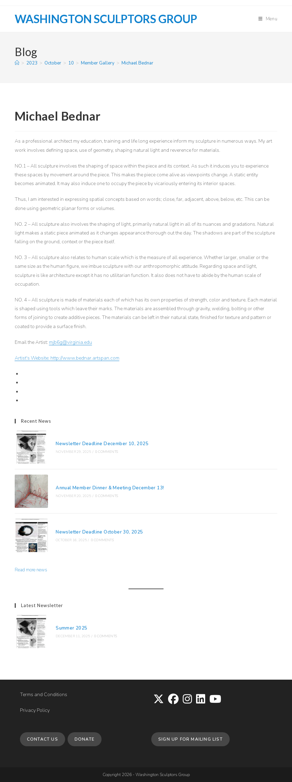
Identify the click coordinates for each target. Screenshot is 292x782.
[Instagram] (187, 699)
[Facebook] (173, 699)
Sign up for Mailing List (190, 739)
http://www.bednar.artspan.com (84, 358)
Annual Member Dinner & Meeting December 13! (110, 488)
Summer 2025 (71, 628)
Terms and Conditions (43, 694)
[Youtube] (215, 699)
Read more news (31, 570)
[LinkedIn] (200, 699)
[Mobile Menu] (268, 19)
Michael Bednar (137, 63)
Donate (85, 739)
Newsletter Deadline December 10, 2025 (102, 444)
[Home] (17, 63)
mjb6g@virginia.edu (70, 342)
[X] (158, 699)
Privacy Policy (35, 710)
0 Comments (106, 451)
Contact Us (42, 739)
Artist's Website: (32, 358)
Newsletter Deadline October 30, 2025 (99, 532)
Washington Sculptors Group (106, 19)
